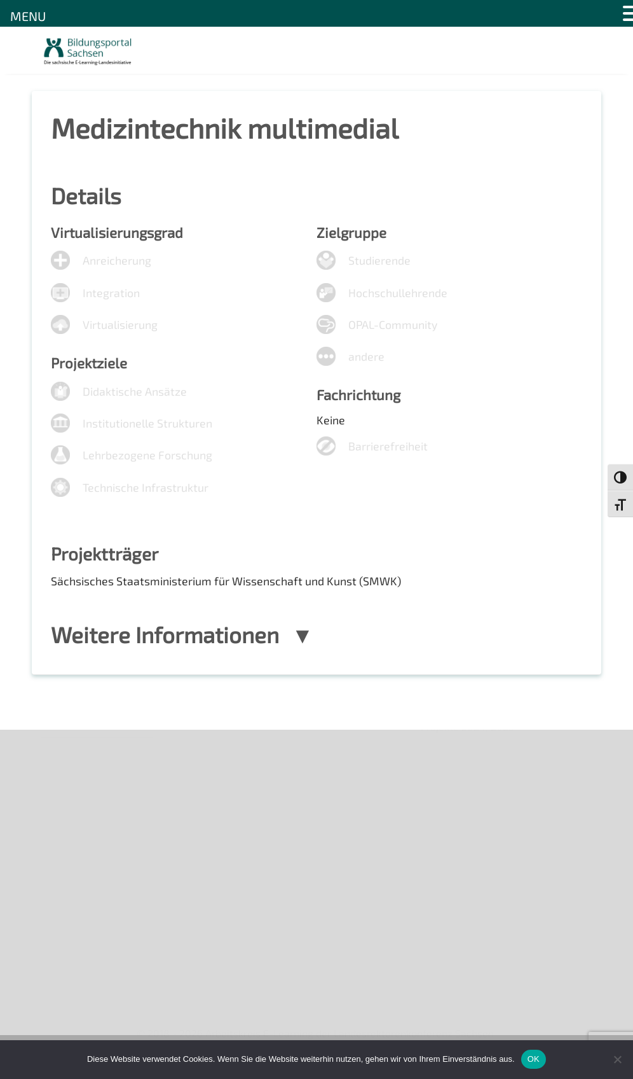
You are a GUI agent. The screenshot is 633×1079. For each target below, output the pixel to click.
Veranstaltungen (79, 796)
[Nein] (617, 1059)
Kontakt (59, 818)
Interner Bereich (78, 883)
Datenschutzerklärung (92, 862)
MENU (28, 16)
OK (534, 1059)
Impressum (67, 840)
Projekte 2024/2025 (468, 957)
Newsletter (67, 775)
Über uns (62, 752)
